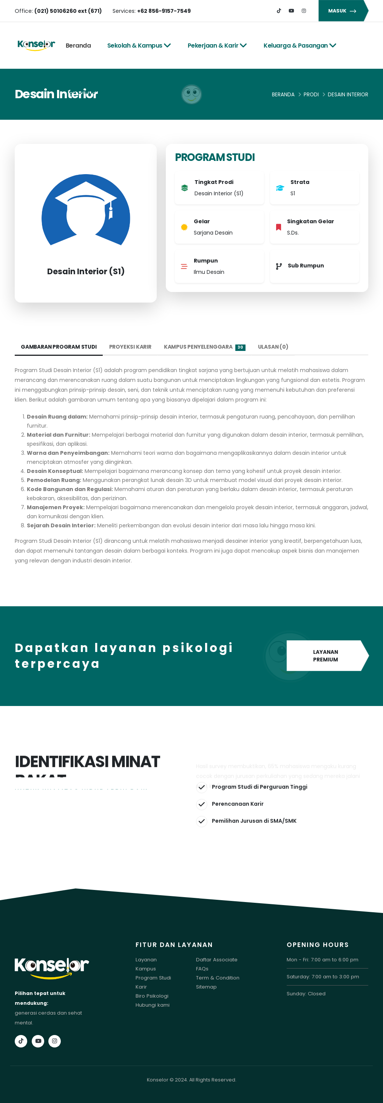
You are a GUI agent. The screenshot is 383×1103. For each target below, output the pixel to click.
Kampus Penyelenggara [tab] (206, 347)
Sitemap (206, 987)
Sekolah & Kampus (139, 45)
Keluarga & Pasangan (300, 45)
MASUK (343, 11)
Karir (141, 987)
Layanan (146, 959)
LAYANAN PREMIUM (327, 656)
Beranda (78, 45)
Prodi (311, 94)
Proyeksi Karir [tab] (132, 347)
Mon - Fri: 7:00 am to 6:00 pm (321, 959)
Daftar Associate (216, 959)
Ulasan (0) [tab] (276, 347)
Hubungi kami (152, 1005)
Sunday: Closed (306, 993)
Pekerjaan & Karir (217, 45)
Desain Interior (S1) (86, 271)
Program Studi (153, 978)
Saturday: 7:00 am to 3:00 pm (322, 976)
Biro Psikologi (151, 996)
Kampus (146, 969)
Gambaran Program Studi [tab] (59, 347)
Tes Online (85, 91)
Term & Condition (217, 978)
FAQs (202, 969)
